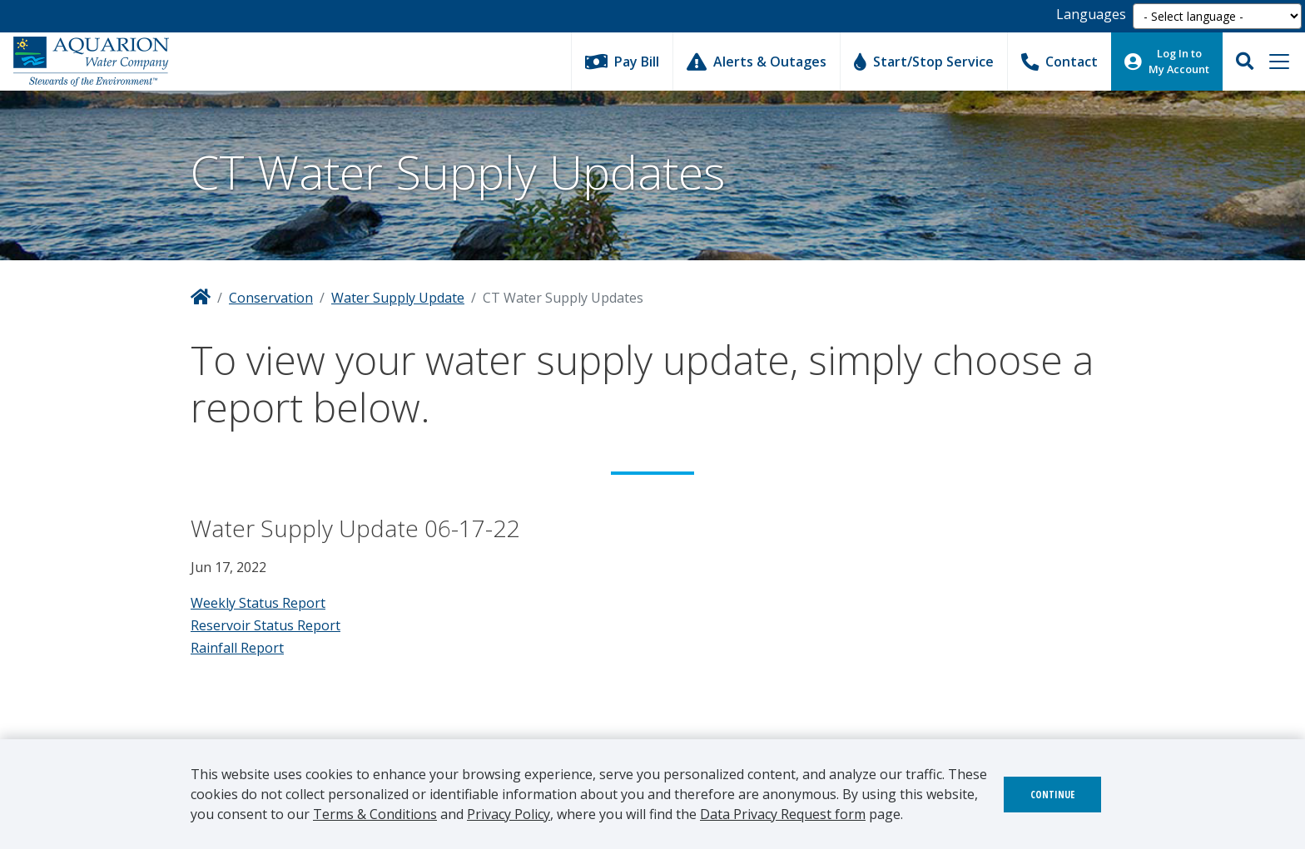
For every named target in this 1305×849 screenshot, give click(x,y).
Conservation (271, 298)
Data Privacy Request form (783, 814)
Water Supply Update (397, 298)
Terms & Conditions (375, 814)
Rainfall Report (237, 648)
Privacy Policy (508, 814)
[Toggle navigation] (1279, 61)
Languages (1091, 14)
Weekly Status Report (258, 603)
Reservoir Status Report (265, 625)
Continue (1052, 794)
